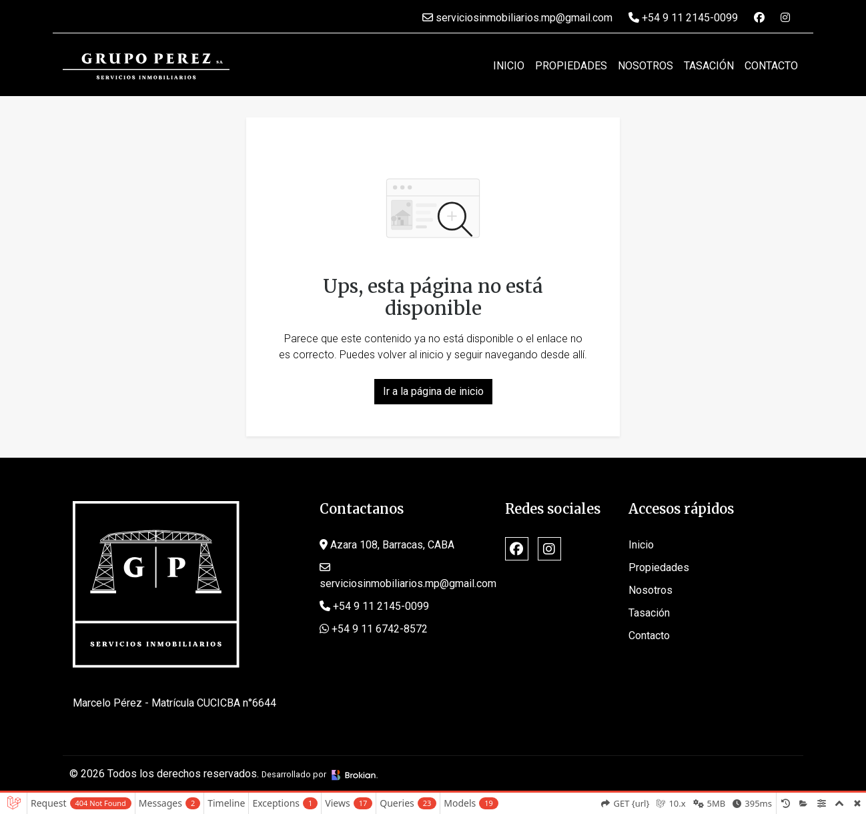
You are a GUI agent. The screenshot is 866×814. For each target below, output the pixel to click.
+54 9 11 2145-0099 (683, 17)
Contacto (771, 65)
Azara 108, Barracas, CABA (387, 544)
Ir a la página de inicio (433, 391)
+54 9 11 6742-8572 (374, 629)
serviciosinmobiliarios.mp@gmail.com (517, 17)
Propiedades (571, 65)
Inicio (508, 65)
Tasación (709, 65)
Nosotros (645, 65)
